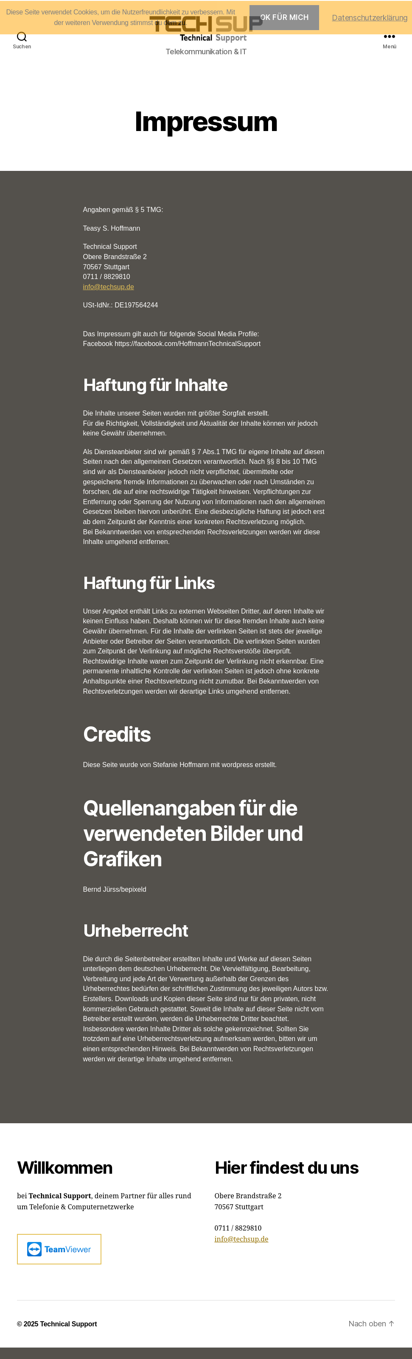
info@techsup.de (108, 298)
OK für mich (284, 17)
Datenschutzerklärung (370, 17)
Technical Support (68, 1335)
